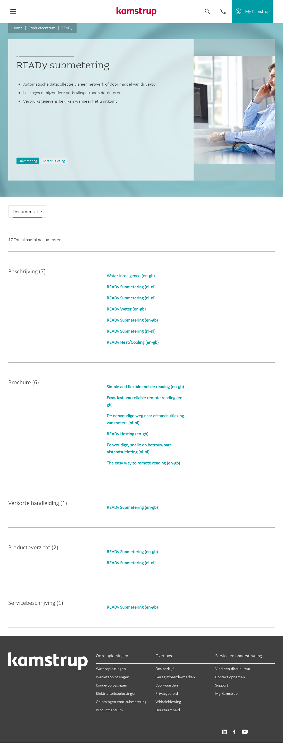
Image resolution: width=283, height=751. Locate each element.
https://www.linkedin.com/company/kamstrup (224, 732)
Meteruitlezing (54, 161)
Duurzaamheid (167, 709)
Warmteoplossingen (112, 676)
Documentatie (27, 211)
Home (17, 27)
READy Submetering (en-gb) (132, 320)
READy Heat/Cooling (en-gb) (133, 342)
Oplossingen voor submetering (121, 701)
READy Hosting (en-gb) (127, 434)
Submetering (28, 161)
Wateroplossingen (111, 668)
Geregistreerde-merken (175, 676)
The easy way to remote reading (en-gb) (143, 463)
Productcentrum (41, 27)
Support (221, 685)
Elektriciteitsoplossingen (116, 693)
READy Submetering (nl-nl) (131, 287)
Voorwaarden (166, 685)
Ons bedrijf (164, 668)
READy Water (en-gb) (126, 309)
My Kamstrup (226, 693)
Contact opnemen (230, 676)
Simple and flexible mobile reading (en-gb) (145, 386)
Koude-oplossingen (111, 685)
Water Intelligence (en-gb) (131, 276)
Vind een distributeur (233, 668)
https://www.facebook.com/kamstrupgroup (234, 732)
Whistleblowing (168, 701)
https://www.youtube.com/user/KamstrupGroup (245, 732)
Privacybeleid (166, 693)
